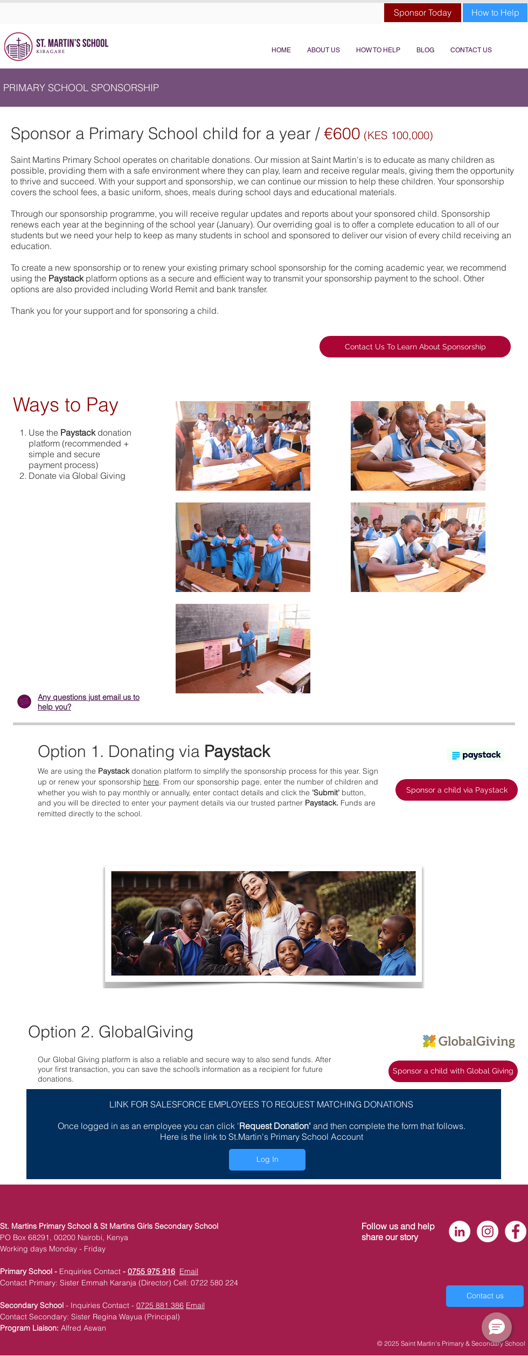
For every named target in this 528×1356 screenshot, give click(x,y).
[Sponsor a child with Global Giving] (453, 1071)
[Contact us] (485, 1296)
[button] (497, 1327)
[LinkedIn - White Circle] (459, 1231)
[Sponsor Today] (422, 12)
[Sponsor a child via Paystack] (456, 790)
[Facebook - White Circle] (515, 1231)
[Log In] (267, 1160)
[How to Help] (495, 12)
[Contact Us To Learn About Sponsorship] (415, 346)
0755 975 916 (151, 1271)
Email (188, 1271)
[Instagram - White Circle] (487, 1231)
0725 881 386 (160, 1305)
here (151, 782)
